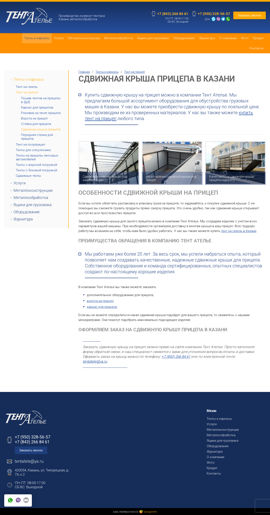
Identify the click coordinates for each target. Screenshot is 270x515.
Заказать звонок (249, 15)
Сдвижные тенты (28, 176)
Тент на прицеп (27, 92)
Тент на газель (27, 87)
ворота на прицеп (100, 301)
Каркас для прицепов (37, 107)
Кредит (258, 38)
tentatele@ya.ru (95, 361)
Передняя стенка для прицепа (37, 137)
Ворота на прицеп (34, 118)
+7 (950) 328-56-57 (214, 14)
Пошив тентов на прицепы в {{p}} (41, 100)
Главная (84, 72)
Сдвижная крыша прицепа (41, 129)
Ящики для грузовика (153, 38)
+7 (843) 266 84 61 (172, 14)
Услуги (59, 38)
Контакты (257, 48)
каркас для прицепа (102, 307)
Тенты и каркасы (37, 38)
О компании (228, 38)
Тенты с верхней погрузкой (36, 165)
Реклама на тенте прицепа (41, 113)
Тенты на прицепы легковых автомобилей (37, 157)
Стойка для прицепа (36, 124)
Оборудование (184, 38)
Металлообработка (118, 38)
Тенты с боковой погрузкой (36, 170)
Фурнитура (207, 38)
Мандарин (148, 512)
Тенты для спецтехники (33, 150)
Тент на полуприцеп (30, 144)
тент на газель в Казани (238, 231)
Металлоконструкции (84, 38)
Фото (245, 38)
